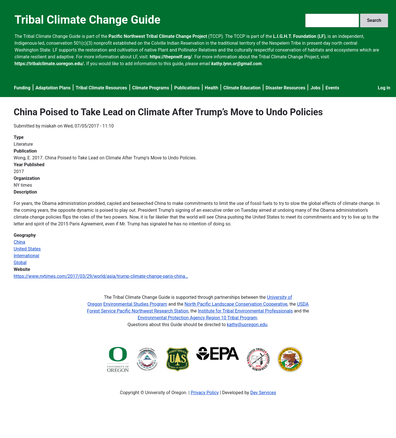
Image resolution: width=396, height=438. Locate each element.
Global (20, 262)
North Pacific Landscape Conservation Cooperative (236, 304)
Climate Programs (150, 88)
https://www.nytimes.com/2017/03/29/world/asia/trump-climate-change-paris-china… (101, 276)
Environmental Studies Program (135, 304)
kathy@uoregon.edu (247, 324)
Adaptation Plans (53, 88)
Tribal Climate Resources (101, 88)
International (26, 255)
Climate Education (242, 88)
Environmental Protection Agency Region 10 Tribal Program (197, 317)
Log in (384, 88)
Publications (187, 88)
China (19, 242)
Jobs (315, 88)
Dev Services (263, 392)
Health (211, 88)
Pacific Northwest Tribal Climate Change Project (157, 36)
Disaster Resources (286, 88)
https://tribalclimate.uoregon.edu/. (50, 63)
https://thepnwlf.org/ (171, 56)
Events (332, 88)
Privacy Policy (205, 392)
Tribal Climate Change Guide (87, 19)
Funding (22, 88)
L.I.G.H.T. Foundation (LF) (299, 36)
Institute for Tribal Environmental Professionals (245, 311)
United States (27, 249)
